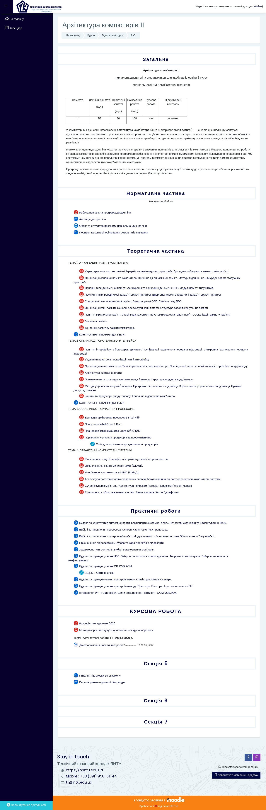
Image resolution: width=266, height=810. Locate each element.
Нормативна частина (155, 193)
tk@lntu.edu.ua (79, 782)
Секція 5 (156, 663)
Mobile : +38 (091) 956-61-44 (91, 776)
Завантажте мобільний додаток (236, 775)
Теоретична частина (155, 251)
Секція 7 (156, 721)
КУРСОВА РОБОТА (156, 611)
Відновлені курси (113, 35)
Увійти (258, 6)
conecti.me (170, 806)
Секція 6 (156, 700)
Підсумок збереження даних (238, 767)
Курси (91, 35)
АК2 (133, 35)
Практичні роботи (156, 510)
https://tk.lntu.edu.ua (84, 770)
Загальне (156, 59)
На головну (73, 35)
